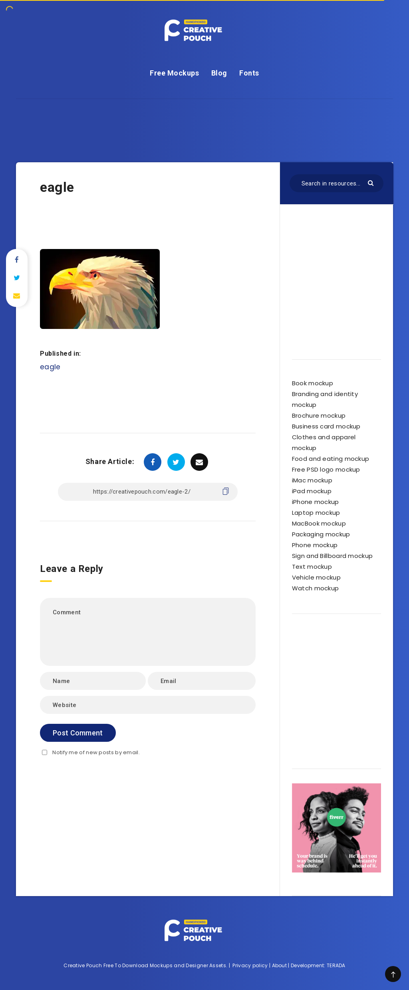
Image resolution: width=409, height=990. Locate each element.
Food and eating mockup (330, 458)
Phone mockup (315, 545)
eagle (50, 367)
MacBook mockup (319, 523)
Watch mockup (315, 588)
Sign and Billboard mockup (332, 556)
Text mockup (312, 566)
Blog (219, 73)
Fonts (249, 73)
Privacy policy (250, 965)
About (279, 965)
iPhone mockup (315, 502)
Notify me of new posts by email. (96, 752)
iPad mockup (312, 491)
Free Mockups (174, 73)
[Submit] (371, 182)
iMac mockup (312, 480)
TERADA (336, 965)
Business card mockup (326, 426)
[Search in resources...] (336, 183)
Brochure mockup (319, 415)
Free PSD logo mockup (326, 469)
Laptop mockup (316, 512)
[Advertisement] (204, 117)
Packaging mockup (321, 534)
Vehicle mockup (316, 577)
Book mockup (312, 383)
